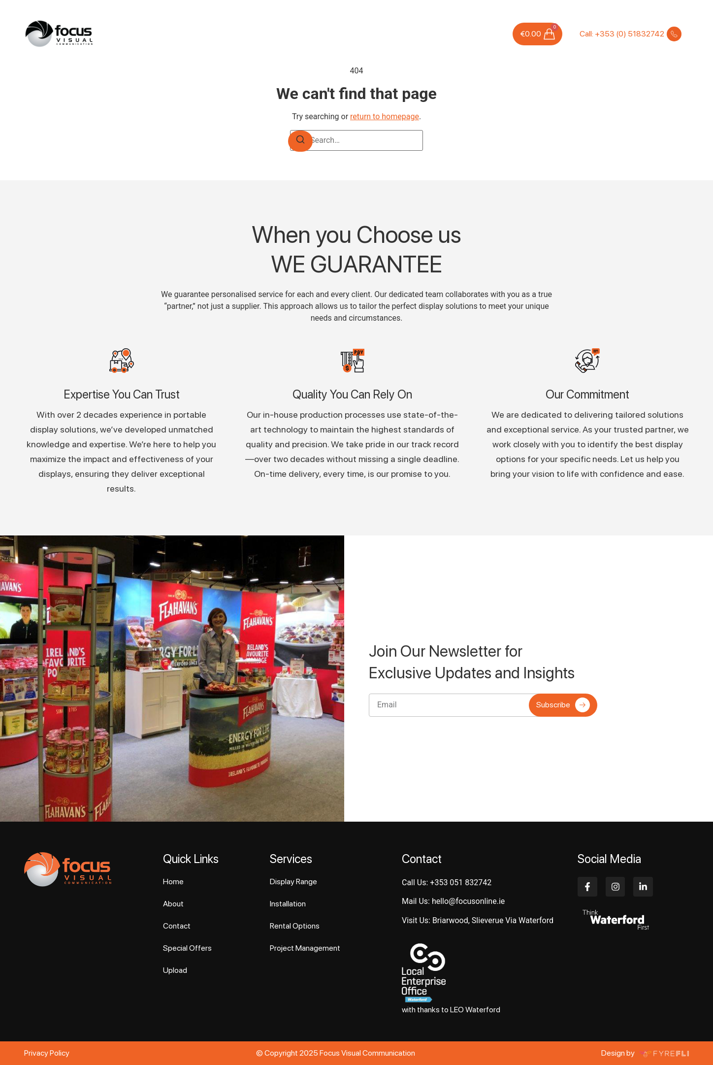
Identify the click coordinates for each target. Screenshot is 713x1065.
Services (264, 34)
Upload (454, 33)
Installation (288, 903)
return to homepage (384, 116)
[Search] (300, 141)
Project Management (305, 948)
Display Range (293, 881)
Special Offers (409, 33)
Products (308, 33)
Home (196, 33)
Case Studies (354, 33)
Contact (487, 33)
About (225, 33)
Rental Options (295, 926)
